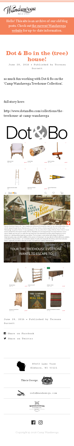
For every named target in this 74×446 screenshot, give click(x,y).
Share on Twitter (18, 338)
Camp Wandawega (20, 9)
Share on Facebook (19, 333)
